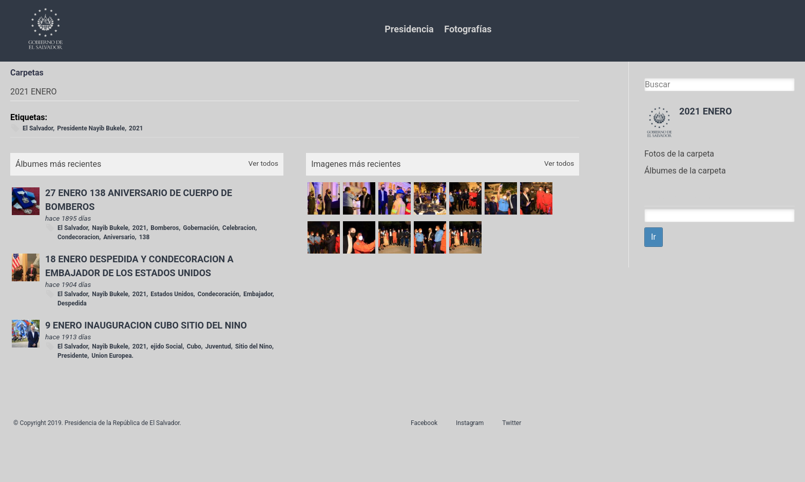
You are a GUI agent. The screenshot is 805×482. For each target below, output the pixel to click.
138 (144, 237)
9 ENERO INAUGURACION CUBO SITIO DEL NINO (146, 325)
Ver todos (263, 163)
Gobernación (200, 228)
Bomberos (164, 228)
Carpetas (27, 73)
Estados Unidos (172, 294)
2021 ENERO (705, 111)
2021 (136, 128)
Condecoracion (78, 237)
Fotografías (467, 29)
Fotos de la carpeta (679, 154)
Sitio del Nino (253, 346)
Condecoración (218, 294)
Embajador (258, 294)
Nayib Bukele (110, 228)
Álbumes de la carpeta (685, 171)
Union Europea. (112, 355)
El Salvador (38, 128)
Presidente (72, 355)
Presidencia (409, 29)
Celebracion (238, 228)
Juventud (218, 346)
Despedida (72, 303)
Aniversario (119, 237)
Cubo (194, 346)
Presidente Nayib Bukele (91, 128)
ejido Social (166, 346)
